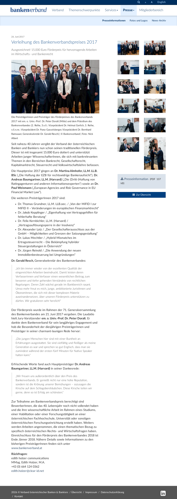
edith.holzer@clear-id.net (27, 471)
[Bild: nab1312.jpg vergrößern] (155, 125)
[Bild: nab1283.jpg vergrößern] (128, 105)
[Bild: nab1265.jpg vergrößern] (128, 67)
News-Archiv (159, 20)
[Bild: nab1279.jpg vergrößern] (155, 86)
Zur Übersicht (141, 194)
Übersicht (76, 492)
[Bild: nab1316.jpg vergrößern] (128, 144)
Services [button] (111, 10)
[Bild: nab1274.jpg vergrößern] (155, 67)
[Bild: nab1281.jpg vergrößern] (155, 105)
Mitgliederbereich (151, 10)
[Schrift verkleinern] (145, 2)
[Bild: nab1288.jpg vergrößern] (128, 125)
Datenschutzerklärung (112, 492)
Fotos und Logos (139, 20)
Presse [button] (128, 10)
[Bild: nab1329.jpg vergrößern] (155, 153)
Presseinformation (134, 179)
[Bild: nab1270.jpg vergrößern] (128, 86)
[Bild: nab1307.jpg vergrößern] (128, 47)
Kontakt (18, 496)
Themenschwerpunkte (84, 10)
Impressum (91, 492)
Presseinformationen (113, 20)
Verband (58, 10)
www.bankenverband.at (26, 448)
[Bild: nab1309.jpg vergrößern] (155, 47)
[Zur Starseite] (28, 10)
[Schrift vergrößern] (151, 2)
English (161, 2)
